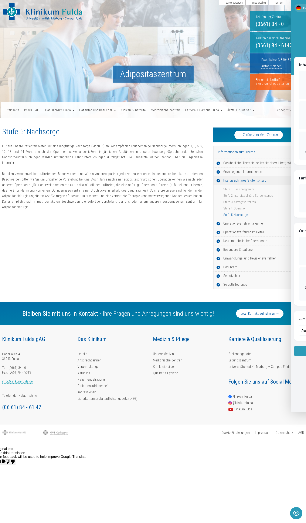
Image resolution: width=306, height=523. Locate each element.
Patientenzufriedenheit (93, 386)
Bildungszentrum (239, 360)
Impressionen (87, 392)
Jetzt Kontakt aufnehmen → (259, 313)
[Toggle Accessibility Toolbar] (296, 513)
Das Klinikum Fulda (58, 110)
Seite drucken (259, 2)
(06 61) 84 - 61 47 (21, 407)
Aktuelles (84, 373)
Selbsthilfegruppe (235, 284)
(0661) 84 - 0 (270, 24)
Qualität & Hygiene (165, 373)
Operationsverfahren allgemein (244, 223)
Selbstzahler (231, 276)
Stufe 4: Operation (234, 208)
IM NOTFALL (32, 110)
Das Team (230, 267)
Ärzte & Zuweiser (239, 110)
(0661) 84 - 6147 (274, 45)
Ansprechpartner (89, 360)
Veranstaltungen (89, 367)
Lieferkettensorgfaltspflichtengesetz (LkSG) (107, 399)
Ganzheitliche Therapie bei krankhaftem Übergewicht (259, 163)
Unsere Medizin (163, 354)
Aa (294, 2)
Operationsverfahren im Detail (243, 232)
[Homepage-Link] (42, 11)
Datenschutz (284, 433)
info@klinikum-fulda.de (17, 381)
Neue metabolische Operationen (245, 241)
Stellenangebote (239, 354)
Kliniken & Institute (133, 110)
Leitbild (82, 354)
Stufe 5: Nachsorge (235, 215)
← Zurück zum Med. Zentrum (259, 135)
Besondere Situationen (238, 250)
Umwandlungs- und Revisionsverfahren (249, 258)
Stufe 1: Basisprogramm (238, 189)
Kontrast (279, 2)
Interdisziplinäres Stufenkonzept (245, 180)
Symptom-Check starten (272, 84)
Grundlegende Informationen (242, 172)
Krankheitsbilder (164, 367)
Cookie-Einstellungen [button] (235, 433)
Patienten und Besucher (95, 110)
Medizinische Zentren (165, 110)
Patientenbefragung (91, 379)
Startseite (12, 110)
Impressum (262, 433)
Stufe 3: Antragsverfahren (239, 202)
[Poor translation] (10, 462)
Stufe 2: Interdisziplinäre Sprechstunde (248, 196)
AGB (301, 433)
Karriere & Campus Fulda (202, 110)
